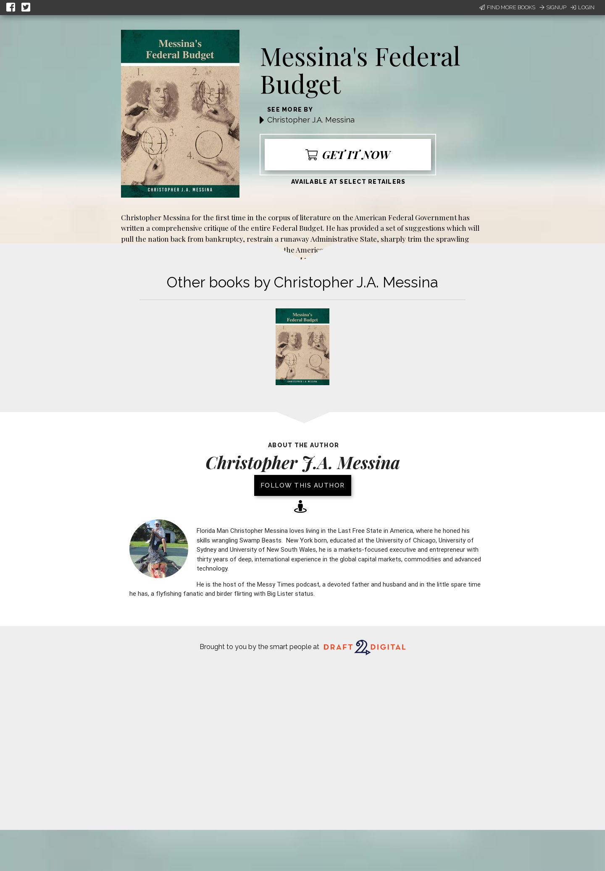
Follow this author (302, 485)
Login (582, 7)
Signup (552, 7)
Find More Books (507, 7)
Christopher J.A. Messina (311, 119)
